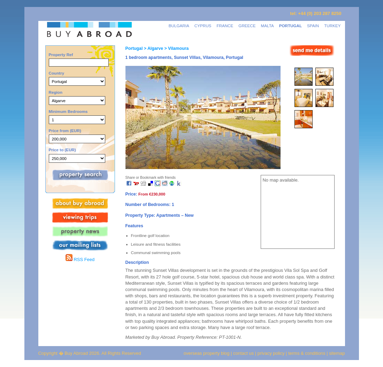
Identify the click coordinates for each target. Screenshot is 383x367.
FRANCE (224, 25)
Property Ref (61, 54)
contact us (243, 353)
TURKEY (332, 25)
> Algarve (153, 48)
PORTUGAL (290, 25)
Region (56, 92)
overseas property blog (207, 353)
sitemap (336, 353)
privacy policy (271, 353)
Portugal (134, 48)
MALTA (267, 25)
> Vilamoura (176, 48)
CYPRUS (203, 25)
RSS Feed (80, 259)
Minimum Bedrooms (68, 111)
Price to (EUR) (62, 149)
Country (56, 73)
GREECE (246, 25)
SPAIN (313, 25)
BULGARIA (179, 25)
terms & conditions (307, 353)
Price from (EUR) (65, 130)
